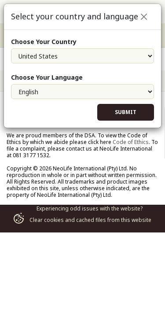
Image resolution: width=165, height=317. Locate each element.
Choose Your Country (44, 41)
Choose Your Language (47, 77)
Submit (125, 112)
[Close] (143, 16)
